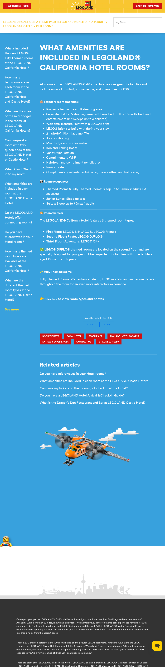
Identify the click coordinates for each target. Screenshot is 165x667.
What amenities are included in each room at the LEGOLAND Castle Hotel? (19, 193)
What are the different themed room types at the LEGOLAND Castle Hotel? (18, 290)
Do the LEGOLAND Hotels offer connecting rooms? (19, 217)
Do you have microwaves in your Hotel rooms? (19, 237)
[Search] (137, 22)
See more (12, 309)
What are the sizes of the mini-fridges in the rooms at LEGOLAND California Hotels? (18, 120)
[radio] (90, 324)
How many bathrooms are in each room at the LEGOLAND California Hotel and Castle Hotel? (17, 89)
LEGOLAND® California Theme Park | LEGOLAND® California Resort (54, 22)
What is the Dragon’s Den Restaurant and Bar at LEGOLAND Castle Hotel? (93, 403)
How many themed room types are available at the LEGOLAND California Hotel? (18, 261)
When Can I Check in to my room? (18, 171)
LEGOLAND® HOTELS (17, 26)
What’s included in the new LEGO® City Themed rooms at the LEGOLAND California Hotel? (19, 58)
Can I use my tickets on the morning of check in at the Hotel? (84, 388)
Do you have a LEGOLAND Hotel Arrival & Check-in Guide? (82, 395)
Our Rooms (44, 26)
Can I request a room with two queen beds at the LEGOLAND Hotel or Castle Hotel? (18, 149)
